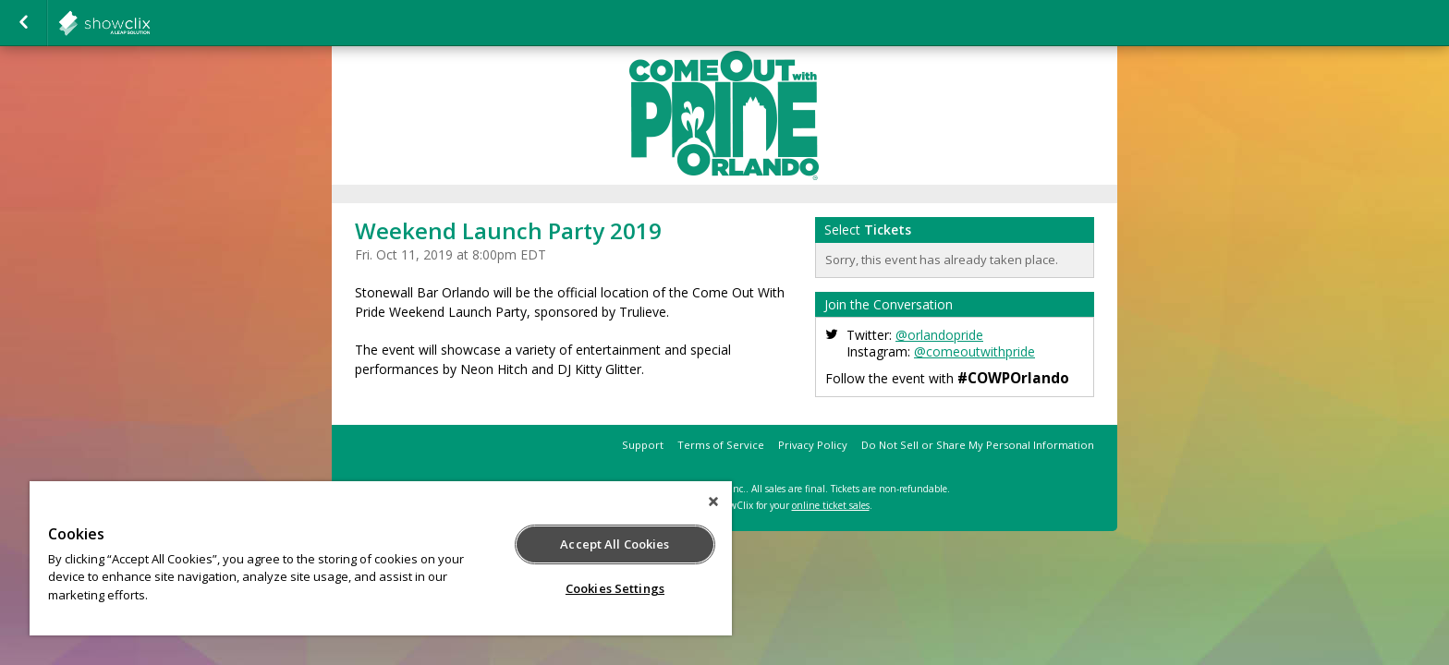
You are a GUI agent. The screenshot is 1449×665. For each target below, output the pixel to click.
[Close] (713, 501)
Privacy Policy (812, 445)
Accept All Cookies (614, 544)
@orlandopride (939, 335)
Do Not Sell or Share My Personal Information (977, 445)
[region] (381, 558)
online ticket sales (831, 505)
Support (643, 445)
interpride (149, 23)
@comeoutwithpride (974, 351)
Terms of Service (720, 445)
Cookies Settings (615, 588)
